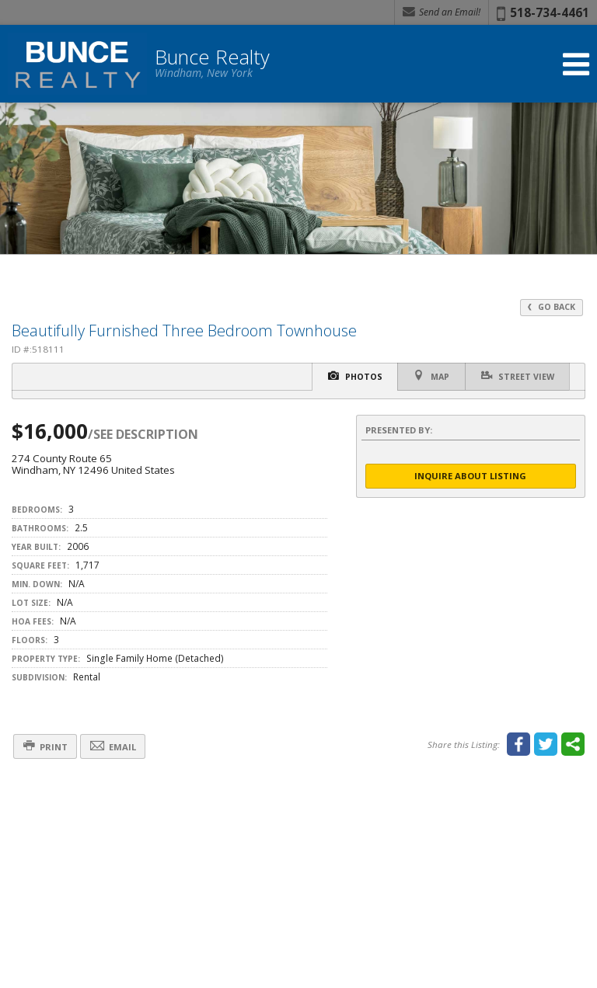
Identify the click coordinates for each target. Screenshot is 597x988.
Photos (353, 376)
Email (114, 746)
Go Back (551, 306)
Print (45, 746)
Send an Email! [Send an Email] (441, 12)
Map (431, 376)
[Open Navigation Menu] (576, 64)
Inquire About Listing (470, 476)
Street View (516, 376)
